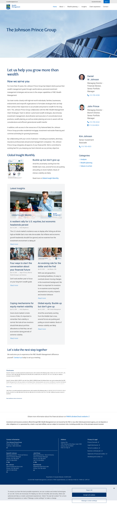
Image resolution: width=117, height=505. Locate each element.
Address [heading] (63, 439)
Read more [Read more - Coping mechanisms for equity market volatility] (14, 338)
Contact (105, 7)
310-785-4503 (15, 468)
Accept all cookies (89, 495)
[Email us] (7, 448)
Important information (96, 1)
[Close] (114, 488)
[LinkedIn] (9, 462)
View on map (64, 447)
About (62, 7)
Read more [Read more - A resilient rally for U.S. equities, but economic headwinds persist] (14, 244)
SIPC (86, 480)
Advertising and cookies (94, 456)
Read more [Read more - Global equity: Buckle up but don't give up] (42, 329)
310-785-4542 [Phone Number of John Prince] (93, 122)
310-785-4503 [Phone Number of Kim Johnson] (85, 146)
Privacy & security (93, 442)
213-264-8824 (93, 125)
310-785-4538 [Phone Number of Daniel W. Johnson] (93, 95)
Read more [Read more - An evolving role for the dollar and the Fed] (42, 298)
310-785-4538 (15, 458)
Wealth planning (73, 7)
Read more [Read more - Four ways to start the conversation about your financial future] (14, 285)
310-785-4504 (42, 468)
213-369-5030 (13, 470)
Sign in (107, 1)
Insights (84, 7)
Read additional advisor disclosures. (14, 398)
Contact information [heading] (12, 439)
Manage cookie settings (89, 501)
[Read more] (9, 386)
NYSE (74, 480)
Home (55, 7)
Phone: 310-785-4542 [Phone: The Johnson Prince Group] (12, 444)
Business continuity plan (94, 451)
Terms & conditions (93, 448)
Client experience (94, 7)
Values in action (86, 166)
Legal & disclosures (93, 445)
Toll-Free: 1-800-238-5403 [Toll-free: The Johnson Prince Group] (13, 446)
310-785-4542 (42, 458)
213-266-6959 (13, 460)
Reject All (89, 490)
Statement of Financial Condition (97, 454)
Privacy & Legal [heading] (92, 439)
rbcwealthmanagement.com (12, 1)
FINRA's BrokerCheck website (77, 416)
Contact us (18, 357)
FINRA (81, 480)
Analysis (83, 159)
